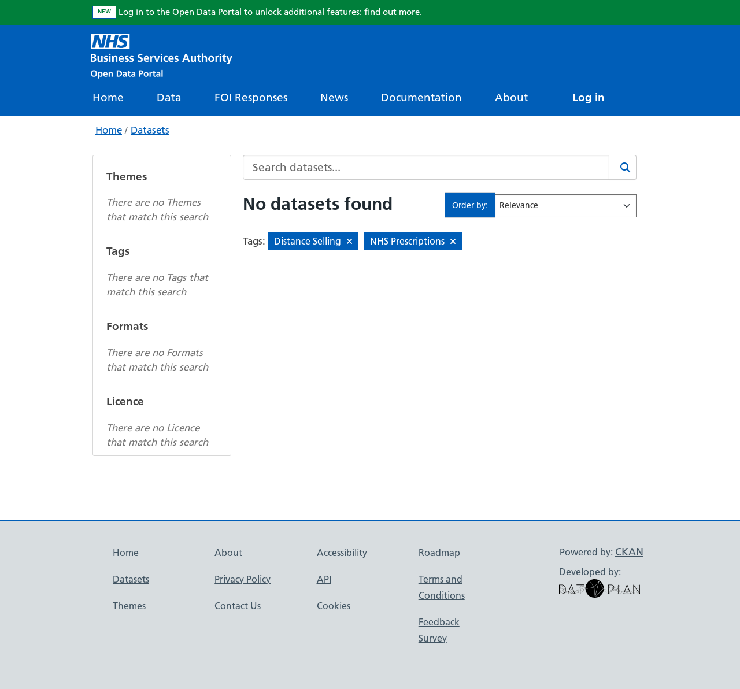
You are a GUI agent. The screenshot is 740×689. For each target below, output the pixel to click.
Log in (588, 97)
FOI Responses (250, 97)
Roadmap (439, 552)
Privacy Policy (242, 579)
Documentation (421, 97)
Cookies (333, 606)
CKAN (629, 551)
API (324, 579)
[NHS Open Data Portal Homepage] (161, 54)
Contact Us (237, 606)
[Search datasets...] (426, 167)
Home (108, 97)
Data (169, 97)
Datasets (150, 130)
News (334, 97)
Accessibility (342, 552)
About (511, 97)
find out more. (393, 11)
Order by (469, 205)
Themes (129, 606)
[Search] (623, 167)
